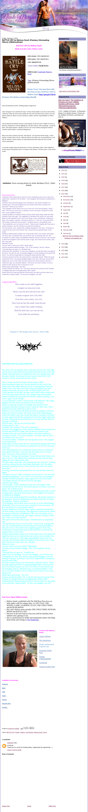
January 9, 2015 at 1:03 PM (14, 750)
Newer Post (6, 806)
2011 (63, 254)
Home (29, 806)
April (65, 223)
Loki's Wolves (29, 732)
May (64, 220)
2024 (63, 170)
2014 (63, 244)
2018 (63, 184)
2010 (63, 257)
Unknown (10, 743)
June (65, 216)
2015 (63, 194)
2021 (63, 174)
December (66, 196)
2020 (63, 177)
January (66, 233)
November (66, 200)
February (66, 230)
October (66, 203)
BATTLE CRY (10, 732)
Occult (45, 732)
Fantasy (17, 732)
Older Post (52, 806)
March (65, 226)
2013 (63, 247)
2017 (63, 187)
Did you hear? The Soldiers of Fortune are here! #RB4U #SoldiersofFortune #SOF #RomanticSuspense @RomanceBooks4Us (70, 104)
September (67, 206)
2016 (63, 190)
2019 (63, 180)
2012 (63, 250)
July (64, 213)
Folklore (22, 732)
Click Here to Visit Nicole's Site (69, 91)
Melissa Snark (38, 732)
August (65, 210)
